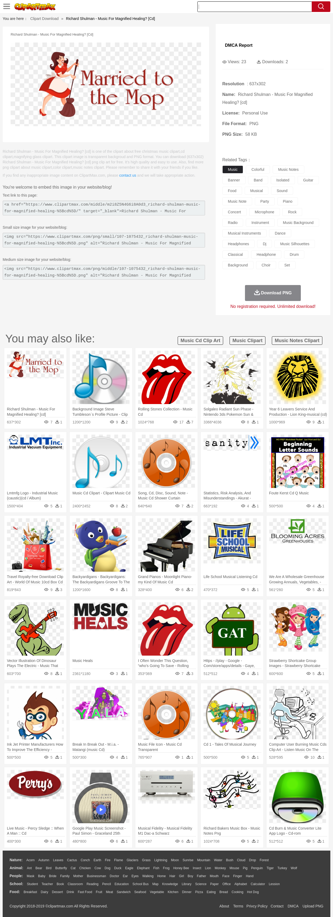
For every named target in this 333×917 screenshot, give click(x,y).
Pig (245, 868)
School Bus (140, 884)
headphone (266, 254)
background (238, 265)
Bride (52, 876)
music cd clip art (200, 340)
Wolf (294, 868)
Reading (93, 884)
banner (234, 180)
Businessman (96, 876)
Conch (85, 860)
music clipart (247, 340)
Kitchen (173, 892)
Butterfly (61, 868)
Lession (274, 884)
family (64, 876)
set (287, 265)
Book (60, 884)
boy (190, 876)
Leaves (58, 860)
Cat (73, 868)
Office (226, 884)
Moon (175, 860)
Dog (107, 868)
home (161, 876)
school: (16, 884)
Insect (197, 868)
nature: (16, 860)
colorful (257, 169)
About (224, 906)
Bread (223, 892)
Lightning (160, 860)
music (233, 169)
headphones (238, 244)
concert (234, 212)
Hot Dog (253, 892)
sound (282, 191)
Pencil (106, 884)
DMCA (293, 906)
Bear (38, 868)
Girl (181, 876)
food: (15, 892)
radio (233, 222)
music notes (288, 169)
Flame (118, 860)
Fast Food (85, 892)
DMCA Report (238, 45)
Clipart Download (44, 18)
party (264, 201)
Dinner (187, 892)
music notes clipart (297, 340)
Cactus (72, 860)
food (232, 191)
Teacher (47, 884)
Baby (41, 876)
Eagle (129, 868)
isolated (282, 180)
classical (235, 254)
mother (78, 876)
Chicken (85, 868)
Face (226, 876)
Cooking (237, 892)
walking (147, 876)
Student (32, 884)
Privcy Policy (257, 906)
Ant (29, 868)
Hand (249, 876)
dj (264, 244)
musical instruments (244, 233)
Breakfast (30, 892)
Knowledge (170, 884)
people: (16, 876)
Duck (117, 868)
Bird (48, 868)
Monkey (220, 868)
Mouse (234, 868)
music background (298, 222)
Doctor (114, 876)
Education (122, 884)
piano (288, 201)
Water (218, 860)
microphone (264, 212)
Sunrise (188, 860)
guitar (308, 180)
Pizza (199, 892)
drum (294, 254)
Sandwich (124, 892)
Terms (238, 906)
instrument (260, 222)
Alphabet (240, 884)
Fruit (99, 892)
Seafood (140, 892)
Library (187, 884)
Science (201, 884)
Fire (107, 860)
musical (256, 191)
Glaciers (132, 860)
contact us (127, 175)
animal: (16, 868)
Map (155, 884)
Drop (252, 860)
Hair (172, 876)
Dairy (44, 892)
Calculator (258, 884)
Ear (125, 876)
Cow (97, 868)
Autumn (43, 860)
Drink (70, 892)
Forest (264, 860)
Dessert (57, 892)
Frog (166, 868)
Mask (30, 876)
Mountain (203, 860)
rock (292, 212)
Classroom (75, 884)
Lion (208, 868)
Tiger (270, 868)
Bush (229, 860)
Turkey (282, 868)
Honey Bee (181, 868)
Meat (109, 892)
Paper (214, 884)
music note (237, 201)
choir (266, 265)
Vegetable (157, 892)
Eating (211, 892)
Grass (146, 860)
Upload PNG (312, 906)
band (258, 180)
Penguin (257, 868)
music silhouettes (294, 244)
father (201, 876)
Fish (156, 868)
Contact (277, 906)
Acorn (30, 860)
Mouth (214, 876)
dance (280, 233)
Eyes (135, 876)
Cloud (241, 860)
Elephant (143, 868)
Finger (237, 876)
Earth (97, 860)
